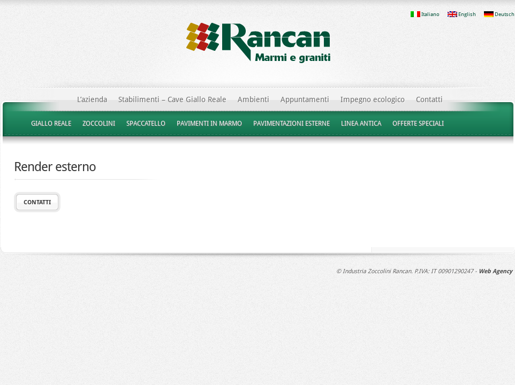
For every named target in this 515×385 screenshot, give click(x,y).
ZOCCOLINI (98, 123)
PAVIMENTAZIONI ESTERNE (291, 123)
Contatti (429, 99)
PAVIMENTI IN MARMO (209, 123)
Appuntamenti (305, 99)
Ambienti (253, 99)
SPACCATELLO (145, 123)
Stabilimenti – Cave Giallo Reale (172, 99)
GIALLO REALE (51, 123)
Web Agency (495, 271)
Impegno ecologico (372, 99)
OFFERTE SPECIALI (418, 123)
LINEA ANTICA (361, 123)
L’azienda (92, 99)
